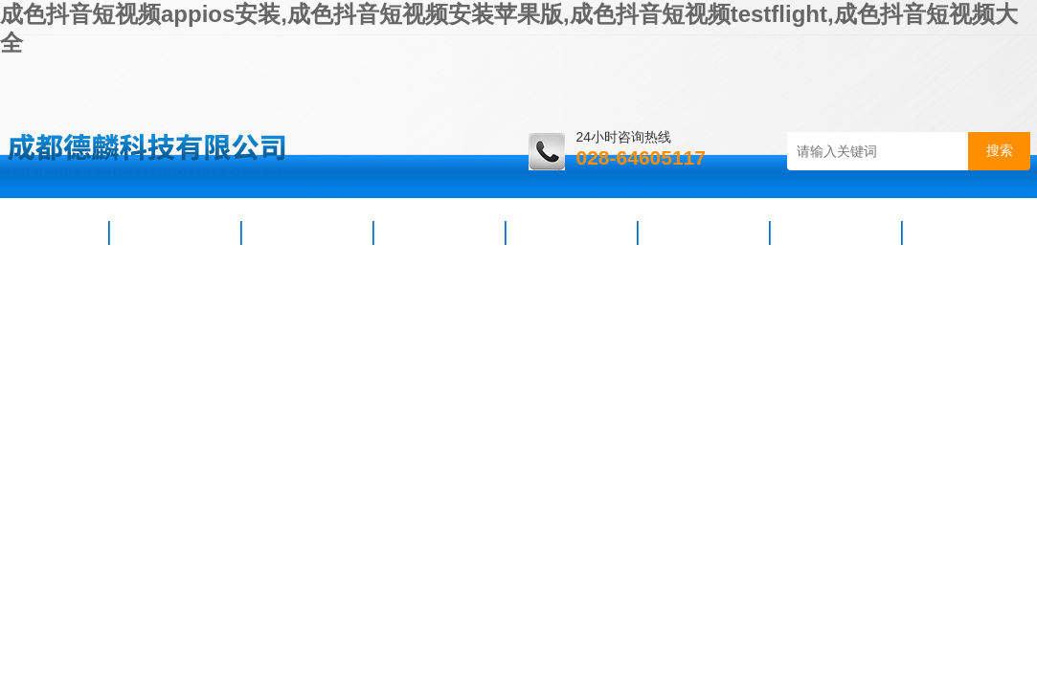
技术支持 (571, 232)
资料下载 (704, 232)
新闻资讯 (307, 232)
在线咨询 (836, 232)
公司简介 (175, 232)
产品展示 (439, 232)
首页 (56, 232)
